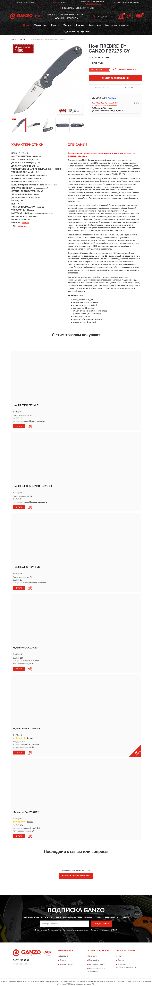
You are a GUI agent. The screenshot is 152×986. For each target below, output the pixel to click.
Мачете (55, 25)
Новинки (59, 18)
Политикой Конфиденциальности (76, 929)
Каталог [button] (50, 15)
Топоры (67, 25)
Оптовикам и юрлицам (72, 15)
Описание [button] (128, 87)
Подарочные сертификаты (76, 31)
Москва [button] (111, 98)
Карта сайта (93, 959)
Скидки (120, 959)
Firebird (25, 223)
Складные (22, 226)
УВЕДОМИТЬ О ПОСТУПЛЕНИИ (115, 78)
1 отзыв (30, 737)
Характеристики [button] (102, 87)
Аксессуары (95, 25)
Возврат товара (66, 963)
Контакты (72, 18)
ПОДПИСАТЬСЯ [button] (101, 923)
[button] (93, 4)
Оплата (62, 959)
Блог (119, 955)
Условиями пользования (100, 929)
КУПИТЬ (19, 426)
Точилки (80, 25)
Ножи (26, 25)
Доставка (63, 955)
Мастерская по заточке (117, 25)
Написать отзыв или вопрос (76, 875)
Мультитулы (40, 25)
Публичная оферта (96, 963)
